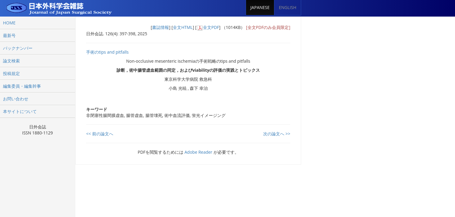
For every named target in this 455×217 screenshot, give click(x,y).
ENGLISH (287, 7)
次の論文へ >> (276, 134)
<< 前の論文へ (99, 134)
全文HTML (183, 27)
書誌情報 (160, 27)
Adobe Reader (198, 152)
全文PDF (211, 27)
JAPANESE (260, 7)
